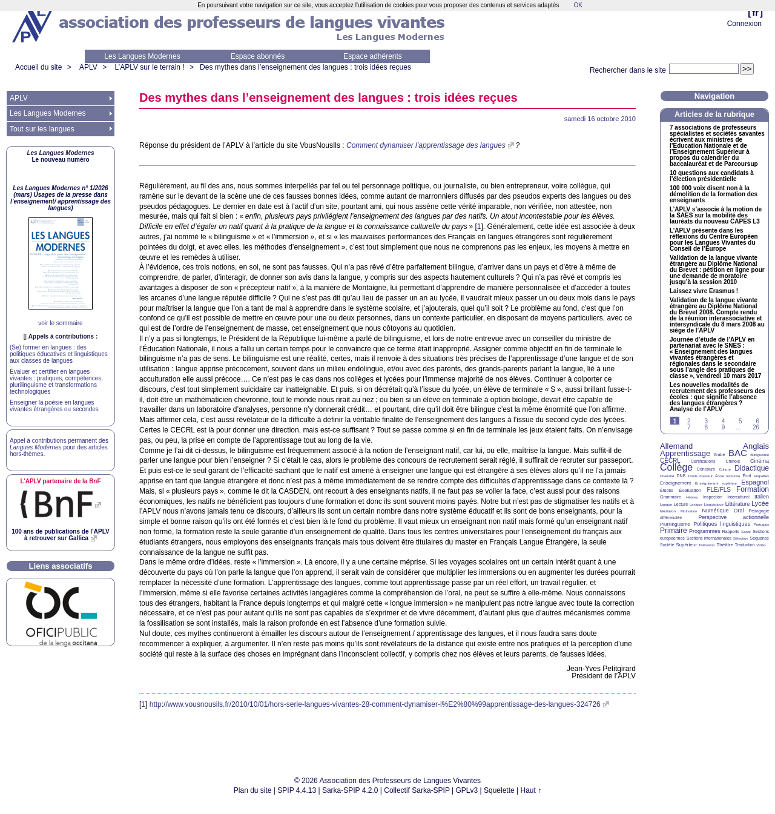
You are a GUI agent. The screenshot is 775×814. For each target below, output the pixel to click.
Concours (706, 469)
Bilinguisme (759, 455)
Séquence (759, 538)
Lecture (681, 504)
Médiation (668, 511)
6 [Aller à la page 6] (757, 421)
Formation (752, 489)
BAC (737, 453)
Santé (746, 532)
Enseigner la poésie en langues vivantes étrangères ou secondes (54, 405)
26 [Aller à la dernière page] (756, 427)
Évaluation (690, 490)
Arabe (719, 454)
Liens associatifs (61, 566)
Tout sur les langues (42, 129)
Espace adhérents (372, 56)
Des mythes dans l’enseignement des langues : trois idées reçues (305, 67)
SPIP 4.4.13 (296, 790)
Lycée (760, 503)
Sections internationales (709, 538)
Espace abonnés (258, 56)
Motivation (689, 511)
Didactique (751, 468)
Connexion (744, 23)
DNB (681, 476)
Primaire (673, 530)
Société (667, 545)
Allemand (676, 446)
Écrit (746, 476)
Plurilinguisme (675, 524)
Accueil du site (38, 67)
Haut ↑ (531, 790)
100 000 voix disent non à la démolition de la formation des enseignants (713, 194)
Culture (724, 469)
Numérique (715, 511)
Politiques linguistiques (721, 524)
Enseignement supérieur (716, 483)
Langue (666, 504)
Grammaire (670, 497)
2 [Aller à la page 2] (689, 421)
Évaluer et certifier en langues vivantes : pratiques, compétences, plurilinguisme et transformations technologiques (56, 381)
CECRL (670, 460)
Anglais (756, 446)
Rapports (730, 531)
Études (666, 490)
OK (577, 5)
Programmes (705, 531)
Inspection (712, 497)
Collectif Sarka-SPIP (417, 790)
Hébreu (692, 497)
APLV (88, 67)
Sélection (740, 538)
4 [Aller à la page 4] (723, 421)
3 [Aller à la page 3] (706, 421)
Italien (761, 497)
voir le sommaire (60, 323)
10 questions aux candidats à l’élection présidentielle (712, 176)
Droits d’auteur (700, 476)
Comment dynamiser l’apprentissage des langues (426, 145)
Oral (739, 511)
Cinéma (759, 461)
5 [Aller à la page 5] (740, 421)
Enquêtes (761, 476)
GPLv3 (467, 790)
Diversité (667, 476)
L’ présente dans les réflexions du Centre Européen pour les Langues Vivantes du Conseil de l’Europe (714, 240)
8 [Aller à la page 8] (706, 427)
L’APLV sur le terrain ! (150, 67)
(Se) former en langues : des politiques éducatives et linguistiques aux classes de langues (59, 354)
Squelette (499, 790)
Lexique (696, 504)
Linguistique (714, 504)
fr (755, 12)
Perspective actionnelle (733, 517)
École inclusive (727, 476)
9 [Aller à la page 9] (723, 427)
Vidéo (760, 545)
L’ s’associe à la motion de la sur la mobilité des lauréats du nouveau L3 (716, 216)
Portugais (761, 524)
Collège (676, 467)
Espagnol (755, 482)
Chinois (733, 461)
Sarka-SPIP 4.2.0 (350, 790)
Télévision (707, 545)
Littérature (737, 504)
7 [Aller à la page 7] (689, 427)
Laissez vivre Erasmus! (704, 291)
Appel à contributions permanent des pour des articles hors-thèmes (59, 447)
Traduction (745, 545)
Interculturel (738, 497)
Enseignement (675, 483)
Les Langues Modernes (142, 56)
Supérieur (686, 545)
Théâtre (724, 545)
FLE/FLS (718, 489)
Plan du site (253, 790)
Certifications (703, 461)
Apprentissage (685, 453)
